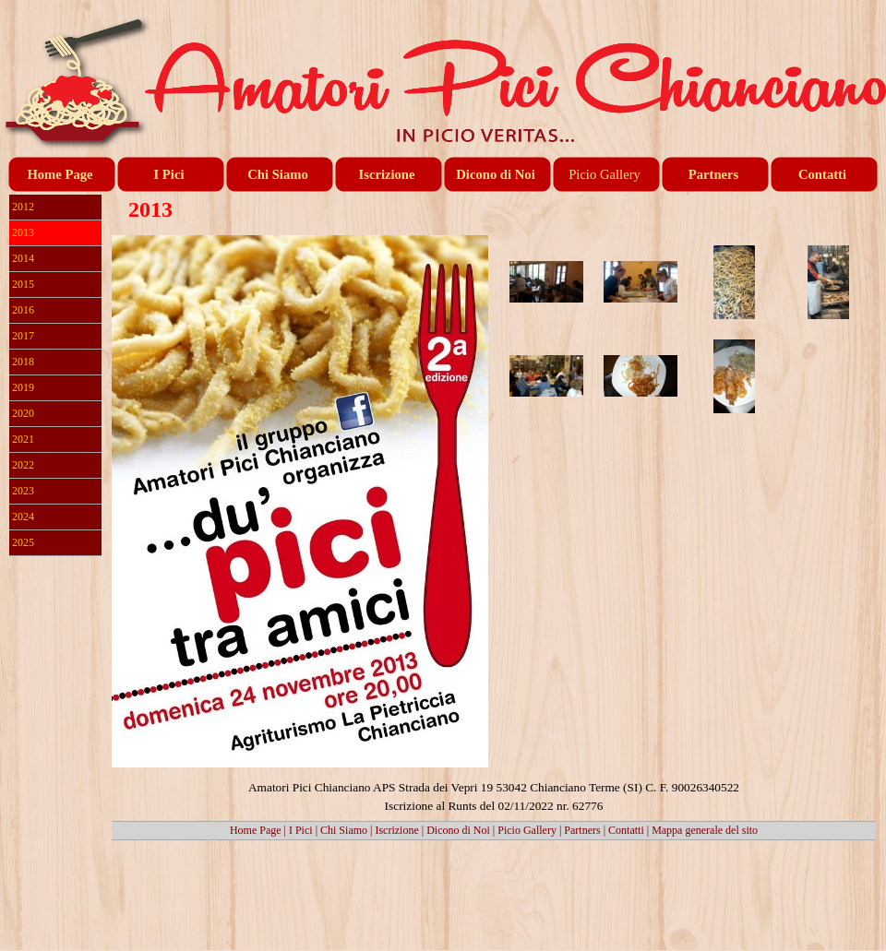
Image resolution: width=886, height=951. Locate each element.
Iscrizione (396, 830)
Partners (582, 830)
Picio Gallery (527, 830)
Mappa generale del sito (705, 830)
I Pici (301, 830)
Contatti (626, 830)
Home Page (255, 830)
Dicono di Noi (458, 830)
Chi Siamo (343, 830)
